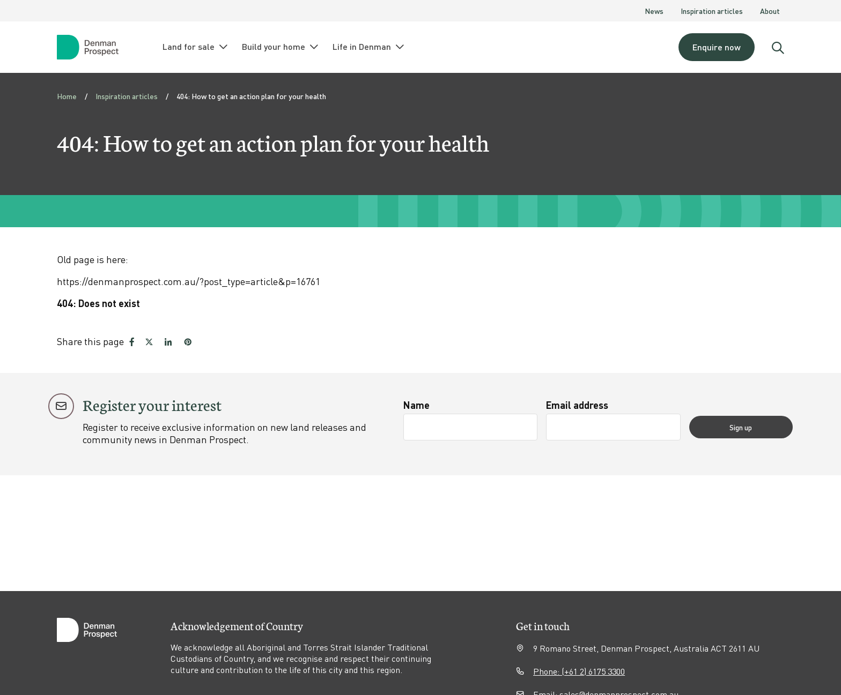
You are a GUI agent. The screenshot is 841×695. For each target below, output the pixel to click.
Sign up (752, 427)
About (770, 11)
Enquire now (716, 47)
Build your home (281, 47)
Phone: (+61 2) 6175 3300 (579, 671)
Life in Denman (369, 47)
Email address (588, 405)
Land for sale (196, 47)
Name (416, 405)
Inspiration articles (712, 11)
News (654, 11)
